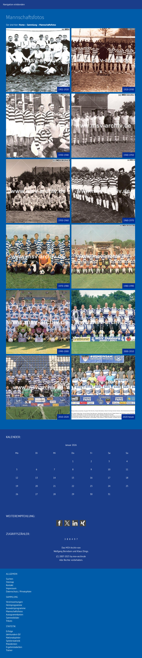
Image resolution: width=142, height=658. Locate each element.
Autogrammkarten (14, 614)
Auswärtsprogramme (16, 608)
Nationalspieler (13, 637)
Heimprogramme (14, 605)
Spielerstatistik (13, 640)
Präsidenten (11, 643)
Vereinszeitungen (14, 601)
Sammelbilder (12, 617)
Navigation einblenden (14, 4)
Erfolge (9, 631)
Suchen (9, 578)
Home (22, 24)
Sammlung (32, 24)
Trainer (9, 650)
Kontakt (9, 585)
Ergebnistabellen (14, 647)
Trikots (9, 620)
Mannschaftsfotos (47, 24)
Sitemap (10, 582)
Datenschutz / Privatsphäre (18, 591)
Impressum (11, 588)
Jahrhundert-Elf (13, 634)
